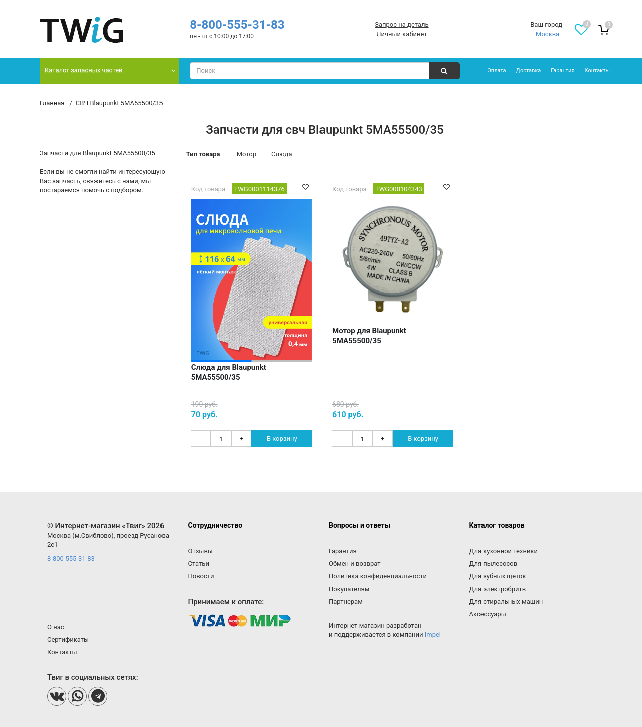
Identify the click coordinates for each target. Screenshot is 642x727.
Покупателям (349, 589)
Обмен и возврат (354, 563)
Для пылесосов (493, 563)
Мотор (246, 154)
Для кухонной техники (503, 551)
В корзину (282, 438)
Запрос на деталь (401, 24)
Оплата (496, 70)
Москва (547, 34)
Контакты (597, 70)
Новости (201, 576)
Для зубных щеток (497, 576)
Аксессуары (487, 614)
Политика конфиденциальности (378, 576)
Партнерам (346, 601)
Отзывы (200, 551)
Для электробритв (497, 589)
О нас (55, 627)
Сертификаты (68, 639)
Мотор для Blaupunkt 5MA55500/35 (369, 335)
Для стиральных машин (506, 601)
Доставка (528, 70)
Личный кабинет (401, 34)
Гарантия (562, 70)
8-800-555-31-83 (237, 25)
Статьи (198, 563)
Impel (433, 634)
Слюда (281, 154)
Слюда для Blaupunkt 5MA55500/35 (228, 372)
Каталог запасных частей (84, 70)
